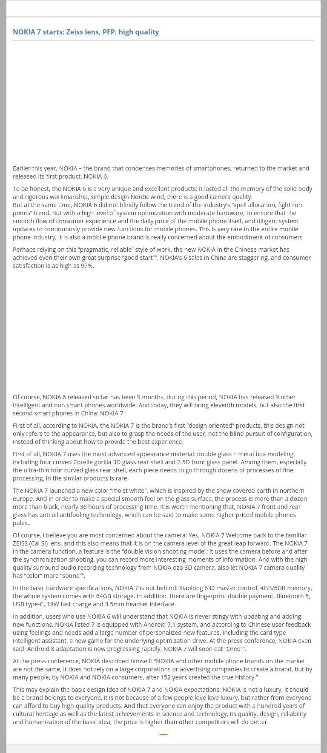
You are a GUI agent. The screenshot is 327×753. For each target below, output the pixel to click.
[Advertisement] (163, 104)
